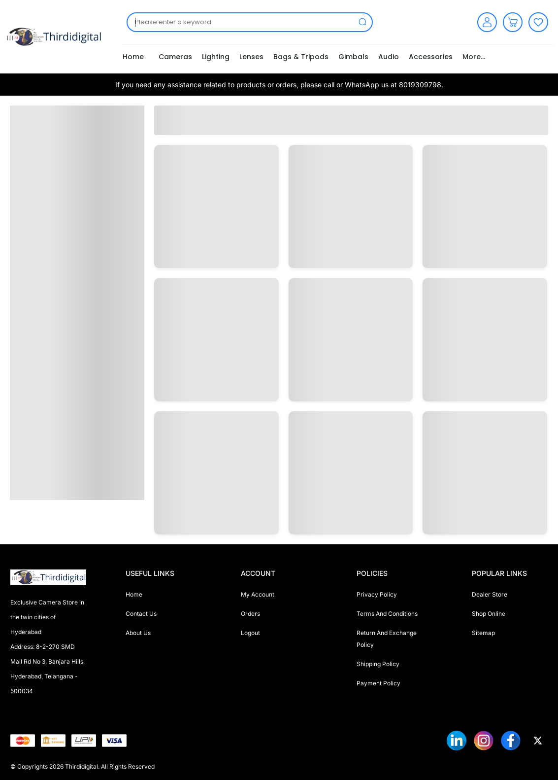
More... (473, 57)
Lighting (216, 57)
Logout (250, 633)
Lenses (251, 57)
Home (133, 57)
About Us (138, 633)
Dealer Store (489, 594)
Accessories (431, 57)
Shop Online (488, 613)
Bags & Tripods (300, 57)
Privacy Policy (377, 594)
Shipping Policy (378, 664)
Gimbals (353, 57)
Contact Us (141, 613)
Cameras (175, 57)
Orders (250, 613)
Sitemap (483, 633)
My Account (257, 594)
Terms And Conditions (387, 613)
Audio (388, 57)
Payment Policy (378, 683)
